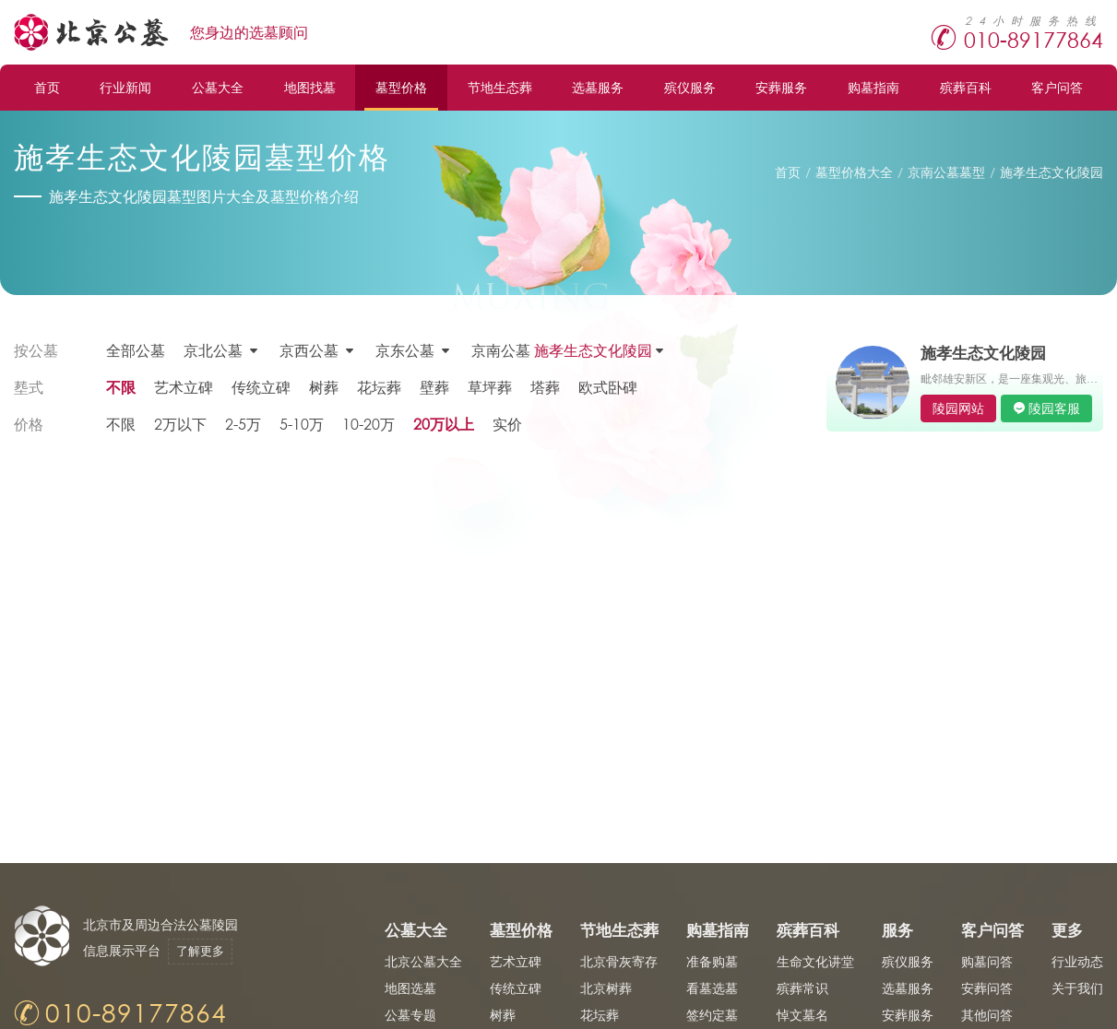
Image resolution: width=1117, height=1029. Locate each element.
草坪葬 (490, 386)
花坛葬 (379, 386)
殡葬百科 (966, 87)
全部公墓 (135, 350)
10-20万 (368, 423)
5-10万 (301, 423)
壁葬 (434, 386)
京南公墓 (561, 350)
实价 (507, 423)
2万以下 (180, 423)
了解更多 (200, 951)
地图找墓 (310, 87)
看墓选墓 (712, 988)
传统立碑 (261, 386)
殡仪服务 (690, 87)
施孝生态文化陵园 (1051, 172)
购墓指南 (873, 87)
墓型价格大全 (854, 172)
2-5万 (243, 423)
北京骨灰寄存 (619, 961)
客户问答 (1057, 87)
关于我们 (1077, 988)
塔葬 (545, 386)
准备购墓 (712, 961)
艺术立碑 (183, 386)
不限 (121, 386)
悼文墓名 (802, 1014)
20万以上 (443, 423)
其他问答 (987, 1014)
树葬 (324, 386)
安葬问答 (987, 988)
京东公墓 (404, 350)
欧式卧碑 (607, 386)
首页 (47, 87)
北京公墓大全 (423, 961)
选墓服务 (598, 87)
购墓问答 (987, 961)
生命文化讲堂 (815, 961)
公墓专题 (410, 1014)
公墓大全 (218, 87)
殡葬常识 (802, 988)
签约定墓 (712, 1014)
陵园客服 (1054, 408)
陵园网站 (958, 408)
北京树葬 (606, 988)
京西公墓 (309, 350)
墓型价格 (401, 87)
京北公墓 (213, 350)
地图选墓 (410, 988)
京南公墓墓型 (946, 172)
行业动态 (1077, 961)
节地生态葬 (500, 87)
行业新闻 (125, 87)
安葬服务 (781, 87)
